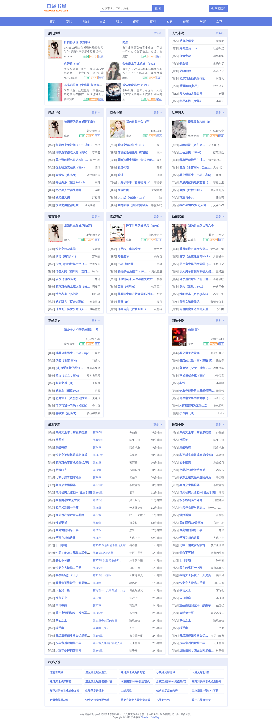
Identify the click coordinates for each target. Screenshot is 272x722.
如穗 (97, 279)
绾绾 (97, 145)
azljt (97, 190)
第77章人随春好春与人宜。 (109, 643)
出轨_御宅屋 (125, 264)
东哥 (97, 182)
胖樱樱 (96, 197)
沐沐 (159, 152)
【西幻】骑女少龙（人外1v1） (72, 309)
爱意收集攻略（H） (200, 121)
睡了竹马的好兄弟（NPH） (143, 225)
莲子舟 (133, 650)
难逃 (120, 175)
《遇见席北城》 (201, 672)
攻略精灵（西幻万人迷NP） (193, 145)
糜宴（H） (124, 301)
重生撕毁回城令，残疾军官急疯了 (77, 612)
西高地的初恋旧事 (67, 530)
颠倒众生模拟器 (66, 485)
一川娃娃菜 (136, 507)
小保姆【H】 (187, 413)
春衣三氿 (95, 301)
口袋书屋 (56, 8)
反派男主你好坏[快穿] (78, 225)
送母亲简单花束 (59, 699)
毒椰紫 (220, 390)
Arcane (68, 56)
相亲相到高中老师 (67, 507)
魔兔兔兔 (69, 343)
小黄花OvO (217, 205)
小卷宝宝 (218, 375)
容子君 (96, 152)
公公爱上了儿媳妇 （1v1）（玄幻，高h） (148, 63)
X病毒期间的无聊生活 (193, 405)
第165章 (98, 650)
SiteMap (145, 717)
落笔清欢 (218, 152)
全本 (219, 21)
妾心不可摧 (63, 560)
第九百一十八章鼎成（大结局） (111, 590)
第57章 (97, 598)
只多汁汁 (218, 167)
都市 (136, 21)
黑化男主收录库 (189, 353)
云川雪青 (134, 643)
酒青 (132, 492)
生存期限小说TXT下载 (205, 690)
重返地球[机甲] (189, 86)
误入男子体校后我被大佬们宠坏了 (197, 271)
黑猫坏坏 (218, 56)
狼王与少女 (186, 197)
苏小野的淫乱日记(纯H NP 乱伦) (72, 159)
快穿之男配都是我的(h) (70, 205)
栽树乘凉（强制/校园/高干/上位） (134, 205)
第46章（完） (101, 628)
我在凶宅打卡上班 (67, 575)
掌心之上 (61, 620)
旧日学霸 (61, 545)
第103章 (98, 439)
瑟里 (132, 530)
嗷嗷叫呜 (156, 205)
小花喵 (220, 383)
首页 (53, 21)
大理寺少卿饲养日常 (68, 650)
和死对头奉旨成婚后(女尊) (72, 462)
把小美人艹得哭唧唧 (68, 190)
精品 (86, 21)
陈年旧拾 (134, 439)
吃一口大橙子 (137, 515)
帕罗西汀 (156, 286)
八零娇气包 (163, 699)
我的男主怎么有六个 (201, 225)
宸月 (159, 301)
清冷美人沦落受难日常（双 (81, 329)
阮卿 (159, 167)
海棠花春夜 (136, 635)
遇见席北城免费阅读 (133, 672)
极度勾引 (123, 167)
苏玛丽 (96, 256)
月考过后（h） (188, 48)
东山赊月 (134, 470)
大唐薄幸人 (136, 575)
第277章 (98, 485)
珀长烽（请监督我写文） (216, 145)
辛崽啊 (133, 454)
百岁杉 (133, 522)
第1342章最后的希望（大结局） (112, 545)
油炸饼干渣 (217, 248)
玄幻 (153, 21)
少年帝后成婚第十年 (68, 643)
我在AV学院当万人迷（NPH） (194, 205)
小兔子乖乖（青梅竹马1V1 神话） (135, 182)
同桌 (125, 42)
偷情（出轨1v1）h (67, 256)
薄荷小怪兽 (93, 368)
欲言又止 (61, 598)
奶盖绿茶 (95, 264)
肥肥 (66, 239)
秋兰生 (158, 248)
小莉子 (220, 101)
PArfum (95, 271)
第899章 (98, 567)
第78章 (97, 477)
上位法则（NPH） (191, 152)
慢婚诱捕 (61, 522)
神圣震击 (69, 99)
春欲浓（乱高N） (67, 175)
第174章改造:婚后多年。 (107, 560)
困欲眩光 (61, 470)
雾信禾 (133, 477)
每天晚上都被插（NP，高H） (74, 145)
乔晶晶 (133, 432)
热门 (69, 21)
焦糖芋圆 (193, 135)
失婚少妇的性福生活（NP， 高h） (72, 264)
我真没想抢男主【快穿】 (193, 159)
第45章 (97, 507)
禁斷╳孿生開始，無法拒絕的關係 (137, 159)
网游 (203, 21)
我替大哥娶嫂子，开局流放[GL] (76, 582)
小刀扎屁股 (155, 271)
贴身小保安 (186, 40)
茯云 (159, 145)
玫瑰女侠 (134, 620)
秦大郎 (220, 40)
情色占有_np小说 (67, 294)
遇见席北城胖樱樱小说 (98, 681)
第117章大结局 (102, 575)
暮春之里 (218, 182)
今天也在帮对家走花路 (70, 515)
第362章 (98, 454)
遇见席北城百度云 (96, 672)
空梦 (132, 628)
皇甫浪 (220, 271)
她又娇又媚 (63, 197)
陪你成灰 (134, 447)
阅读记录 (220, 8)
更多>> (157, 33)
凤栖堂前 (95, 309)
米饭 (129, 135)
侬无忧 (133, 612)
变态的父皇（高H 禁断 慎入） (197, 360)
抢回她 (60, 439)
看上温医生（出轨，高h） (196, 175)
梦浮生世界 (136, 552)
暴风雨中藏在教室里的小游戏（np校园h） (137, 294)
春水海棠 (218, 368)
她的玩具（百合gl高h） (71, 301)
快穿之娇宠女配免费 (97, 699)
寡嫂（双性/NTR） (191, 190)
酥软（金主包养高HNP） (195, 256)
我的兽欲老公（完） (139, 121)
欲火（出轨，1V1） (192, 286)
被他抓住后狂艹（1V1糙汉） (133, 271)
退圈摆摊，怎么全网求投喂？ (197, 650)
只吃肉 (96, 353)
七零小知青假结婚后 (68, 477)
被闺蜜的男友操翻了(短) (79, 121)
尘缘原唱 (126, 690)
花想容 (158, 309)
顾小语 (96, 294)
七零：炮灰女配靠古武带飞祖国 (76, 552)
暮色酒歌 (218, 279)
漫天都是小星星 (216, 159)
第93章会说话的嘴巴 (105, 620)
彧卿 (129, 239)
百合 (103, 21)
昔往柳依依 (93, 175)
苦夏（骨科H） (127, 286)
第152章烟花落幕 (103, 552)
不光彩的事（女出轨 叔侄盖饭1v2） (87, 85)
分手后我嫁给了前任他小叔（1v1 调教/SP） (195, 279)
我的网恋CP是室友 (68, 500)
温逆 (66, 135)
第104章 (98, 635)
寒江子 (158, 182)
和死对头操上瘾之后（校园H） (73, 286)
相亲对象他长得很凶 (192, 78)
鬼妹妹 (96, 398)
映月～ (220, 175)
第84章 (97, 447)
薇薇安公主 (217, 301)
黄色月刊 (218, 405)
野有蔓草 (123, 256)
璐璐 (125, 77)
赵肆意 (192, 239)
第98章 (97, 582)
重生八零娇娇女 (201, 699)
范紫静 (96, 248)
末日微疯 (61, 605)
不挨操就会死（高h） (193, 375)
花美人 (96, 360)
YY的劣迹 (218, 86)
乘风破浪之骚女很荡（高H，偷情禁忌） (194, 248)
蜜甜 (159, 264)
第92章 (97, 530)
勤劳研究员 (217, 190)
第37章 (97, 515)
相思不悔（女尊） (190, 101)
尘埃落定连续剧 (94, 690)
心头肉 (220, 309)
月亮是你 (218, 256)
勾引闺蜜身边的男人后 (193, 309)
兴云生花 (134, 500)
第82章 (97, 470)
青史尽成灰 (136, 590)
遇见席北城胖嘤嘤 (60, 681)
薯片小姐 (95, 159)
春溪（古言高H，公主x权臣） (195, 167)
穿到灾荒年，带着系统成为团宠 (76, 432)
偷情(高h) (194, 329)
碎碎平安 (218, 286)
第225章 (98, 500)
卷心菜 (96, 405)
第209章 (98, 612)
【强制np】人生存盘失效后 (135, 279)
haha (221, 413)
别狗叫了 (218, 63)
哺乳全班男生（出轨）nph (73, 353)
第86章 (97, 537)
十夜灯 (96, 383)
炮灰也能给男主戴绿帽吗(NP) (197, 390)
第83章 (97, 462)
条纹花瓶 (134, 485)
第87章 (97, 605)
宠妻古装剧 (56, 672)
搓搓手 (220, 360)
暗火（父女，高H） (68, 375)
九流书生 (134, 537)
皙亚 (159, 294)
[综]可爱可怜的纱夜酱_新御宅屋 (71, 368)
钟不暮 (133, 545)
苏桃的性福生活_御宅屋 (133, 152)
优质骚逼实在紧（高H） (71, 167)
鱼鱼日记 (218, 264)
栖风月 (133, 582)
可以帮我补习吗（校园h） (72, 405)
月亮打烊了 (217, 353)
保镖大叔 (185, 56)
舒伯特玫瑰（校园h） (77, 42)
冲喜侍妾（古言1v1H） (132, 309)
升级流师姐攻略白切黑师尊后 (74, 635)
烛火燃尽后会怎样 (167, 690)
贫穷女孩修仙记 (189, 301)
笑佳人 (220, 78)
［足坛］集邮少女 (129, 248)
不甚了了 (218, 71)
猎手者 (60, 628)
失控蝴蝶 (61, 447)
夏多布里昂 (93, 375)
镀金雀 (183, 63)
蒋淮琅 (133, 605)
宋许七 (133, 598)
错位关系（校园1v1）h (70, 182)
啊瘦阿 (96, 286)
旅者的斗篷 (136, 560)
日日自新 (134, 567)
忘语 (221, 93)
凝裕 (190, 343)
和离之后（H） (65, 383)
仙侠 (169, 21)
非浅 (182, 383)
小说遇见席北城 (165, 672)
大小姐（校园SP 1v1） (132, 197)
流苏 (125, 56)
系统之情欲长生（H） (131, 145)
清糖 (159, 175)
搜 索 (158, 8)
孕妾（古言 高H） (67, 360)
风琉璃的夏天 (92, 205)
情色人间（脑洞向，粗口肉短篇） (73, 271)
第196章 (98, 492)
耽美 (119, 21)
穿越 (186, 21)
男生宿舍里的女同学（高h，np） (195, 264)
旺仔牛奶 (218, 48)
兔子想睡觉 (70, 77)
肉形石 (158, 256)
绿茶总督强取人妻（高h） (72, 152)
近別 (159, 159)
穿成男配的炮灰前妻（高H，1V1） (195, 182)
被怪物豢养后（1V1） (136, 85)
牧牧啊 (220, 197)
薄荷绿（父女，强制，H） (195, 368)
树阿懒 (220, 650)
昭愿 (97, 390)
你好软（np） (73, 63)
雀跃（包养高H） (67, 279)
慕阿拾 (133, 462)
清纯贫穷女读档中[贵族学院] (74, 492)
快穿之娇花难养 (66, 248)
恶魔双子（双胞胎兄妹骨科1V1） (73, 398)
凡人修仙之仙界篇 (190, 93)
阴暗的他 (185, 71)
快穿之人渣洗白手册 (68, 567)
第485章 (98, 432)
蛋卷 (159, 279)
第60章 (97, 522)
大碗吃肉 (123, 190)
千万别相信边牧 (66, 537)
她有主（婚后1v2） (68, 390)
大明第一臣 (63, 590)
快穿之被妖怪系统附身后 (71, 454)
